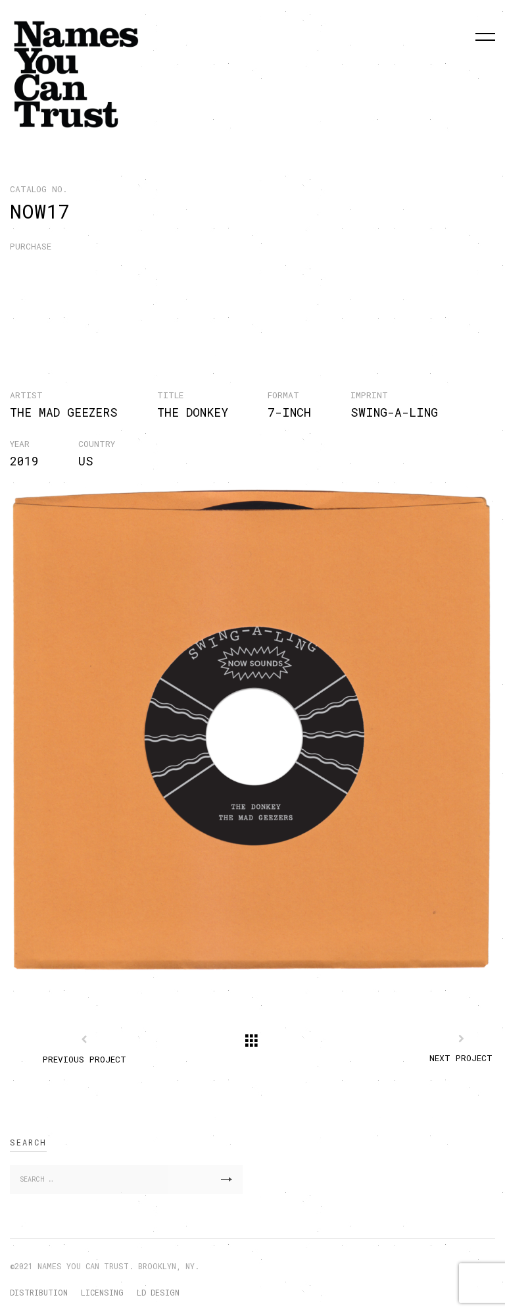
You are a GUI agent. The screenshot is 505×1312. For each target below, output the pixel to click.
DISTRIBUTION (39, 1292)
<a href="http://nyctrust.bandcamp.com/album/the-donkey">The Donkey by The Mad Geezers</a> (244, 297)
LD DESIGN (158, 1292)
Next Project (461, 1058)
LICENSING (102, 1292)
